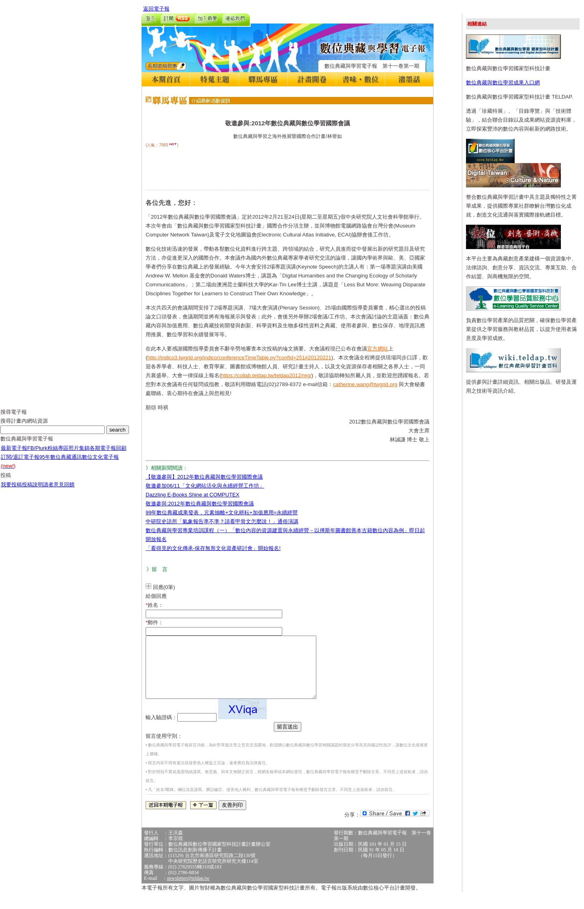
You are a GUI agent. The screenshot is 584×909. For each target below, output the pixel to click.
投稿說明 (32, 491)
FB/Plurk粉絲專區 (48, 454)
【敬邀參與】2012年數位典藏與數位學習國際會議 (204, 477)
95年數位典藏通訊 (60, 463)
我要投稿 (11, 491)
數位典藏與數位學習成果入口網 (503, 83)
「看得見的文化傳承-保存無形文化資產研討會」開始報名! (213, 548)
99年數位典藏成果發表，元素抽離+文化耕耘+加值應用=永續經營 (222, 512)
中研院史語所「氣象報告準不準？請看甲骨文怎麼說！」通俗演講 (222, 521)
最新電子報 (14, 454)
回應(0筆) (164, 587)
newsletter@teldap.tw (188, 890)
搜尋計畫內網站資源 (24, 427)
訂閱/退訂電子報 (20, 463)
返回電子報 (156, 9)
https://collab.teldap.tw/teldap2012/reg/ (266, 375)
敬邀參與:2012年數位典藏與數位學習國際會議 (200, 504)
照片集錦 (79, 454)
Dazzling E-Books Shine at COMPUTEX (192, 495)
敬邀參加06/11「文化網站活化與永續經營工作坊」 (205, 486)
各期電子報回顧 (108, 454)
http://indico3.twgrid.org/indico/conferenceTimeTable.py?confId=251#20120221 (239, 358)
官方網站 (377, 349)
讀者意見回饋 (59, 491)
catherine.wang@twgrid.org (365, 384)
